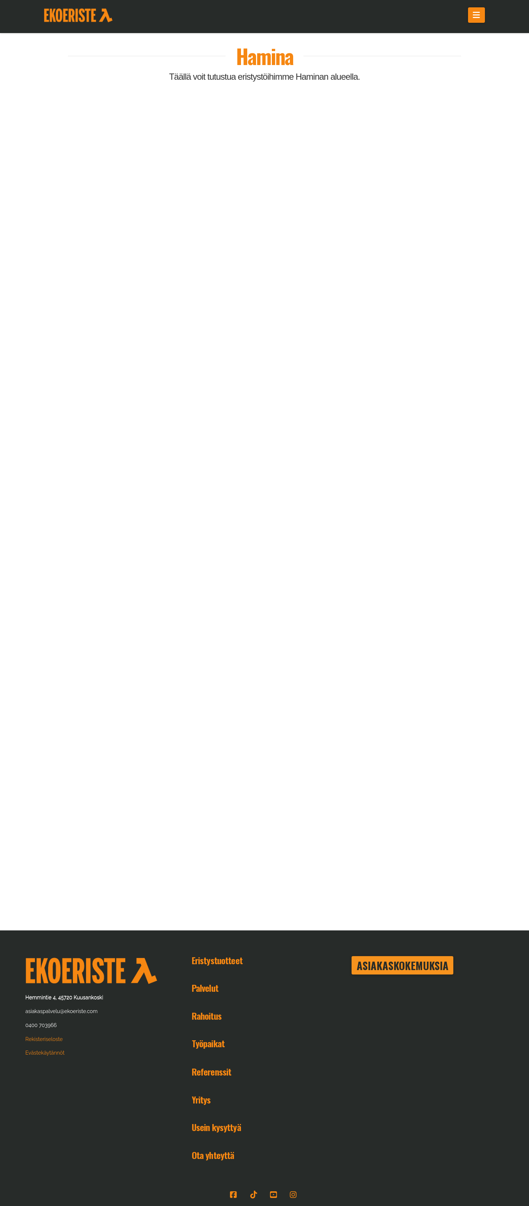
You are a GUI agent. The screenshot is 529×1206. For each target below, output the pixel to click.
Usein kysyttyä (216, 1127)
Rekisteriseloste (44, 1039)
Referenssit (211, 1071)
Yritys (201, 1099)
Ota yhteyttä (213, 1155)
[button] (476, 15)
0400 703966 (41, 1025)
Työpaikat (208, 1043)
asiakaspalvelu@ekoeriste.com (61, 1011)
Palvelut (205, 987)
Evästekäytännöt (45, 1053)
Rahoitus (207, 1015)
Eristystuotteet (217, 960)
